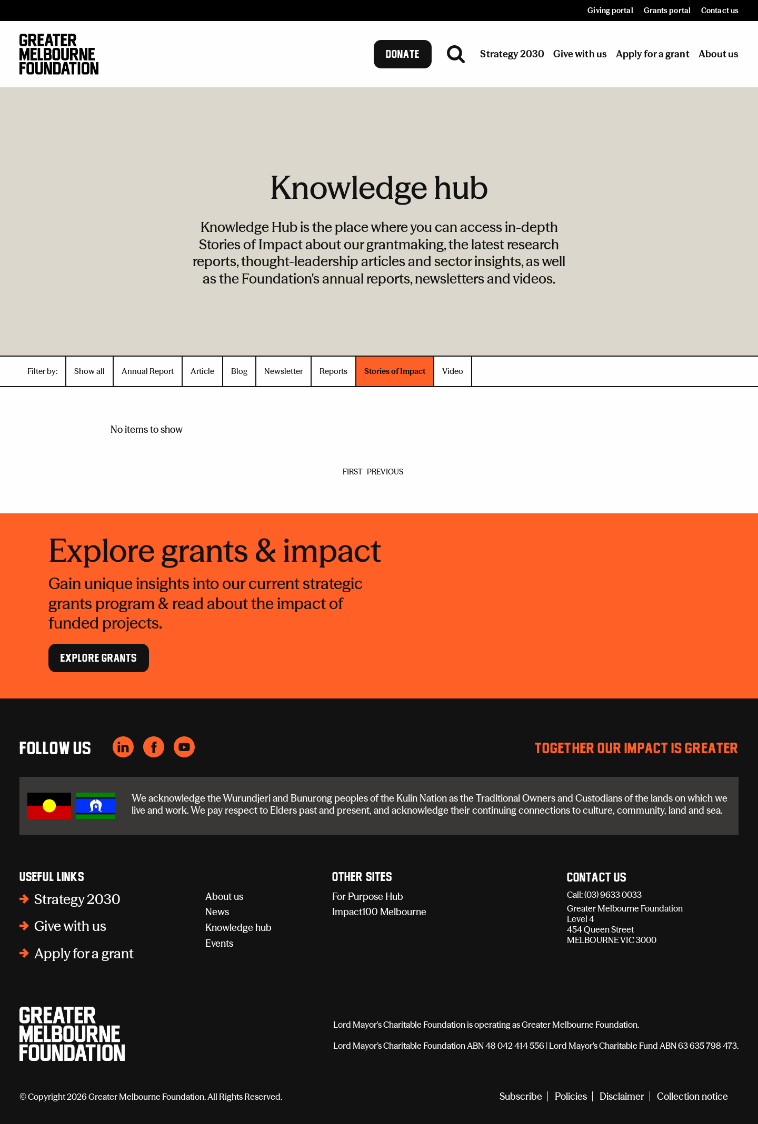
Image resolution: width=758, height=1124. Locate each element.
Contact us (720, 10)
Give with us (70, 926)
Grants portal (667, 10)
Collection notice (692, 1096)
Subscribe (521, 1096)
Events (219, 943)
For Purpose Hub (367, 896)
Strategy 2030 (77, 899)
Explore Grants (99, 658)
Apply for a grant (84, 953)
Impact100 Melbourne (379, 912)
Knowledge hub (238, 928)
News (217, 912)
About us (224, 896)
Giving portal (610, 10)
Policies (571, 1096)
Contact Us (596, 878)
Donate (403, 54)
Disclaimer (622, 1096)
